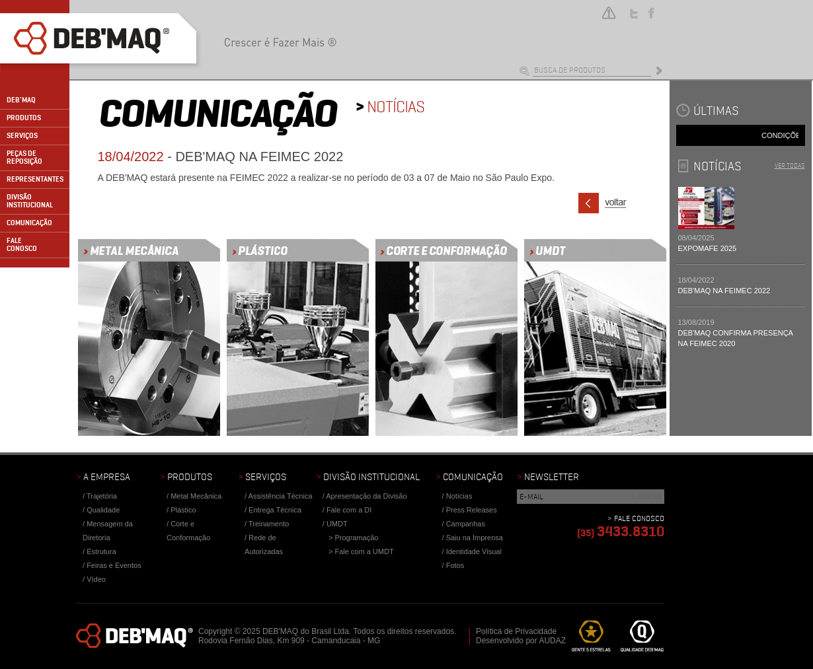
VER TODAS (790, 165)
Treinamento (269, 524)
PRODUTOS (24, 118)
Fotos (455, 565)
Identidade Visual (474, 551)
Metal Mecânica (196, 496)
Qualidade (103, 510)
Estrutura (101, 551)
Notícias (459, 496)
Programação (356, 538)
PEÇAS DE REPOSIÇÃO (24, 157)
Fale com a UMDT (363, 551)
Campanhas (465, 524)
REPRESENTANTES (35, 179)
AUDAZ (552, 640)
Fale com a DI (349, 510)
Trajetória (102, 496)
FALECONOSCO (22, 244)
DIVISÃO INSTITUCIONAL (30, 201)
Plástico (183, 510)
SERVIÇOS (22, 135)
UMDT (337, 524)
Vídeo (96, 579)
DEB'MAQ (21, 100)
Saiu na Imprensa (474, 538)
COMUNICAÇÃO (29, 223)
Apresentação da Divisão (366, 496)
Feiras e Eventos (114, 565)
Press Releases (471, 510)
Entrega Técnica (275, 510)
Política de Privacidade (516, 631)
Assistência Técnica (281, 496)
